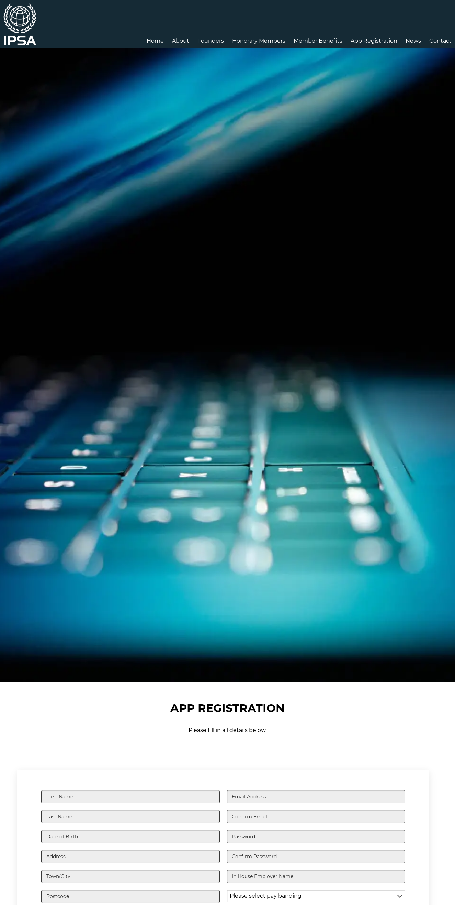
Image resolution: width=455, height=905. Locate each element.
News (413, 40)
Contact (440, 40)
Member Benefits (318, 40)
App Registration (374, 40)
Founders (210, 40)
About (180, 40)
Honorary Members (258, 40)
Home (155, 40)
